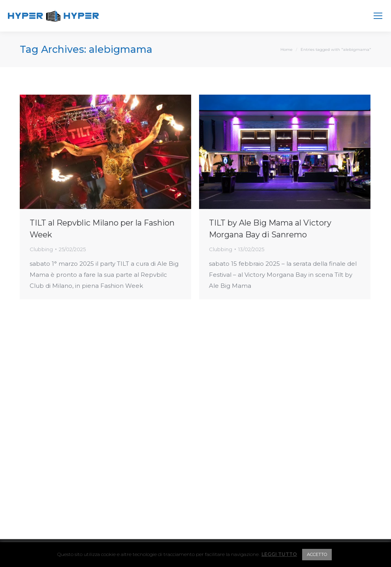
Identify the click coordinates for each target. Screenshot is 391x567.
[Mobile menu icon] (378, 16)
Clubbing (41, 249)
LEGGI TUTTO (279, 554)
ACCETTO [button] (317, 554)
